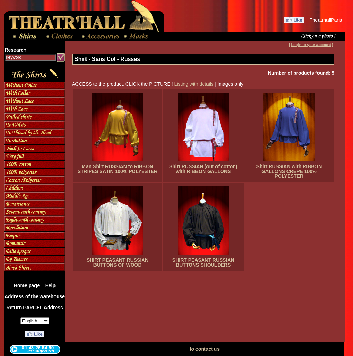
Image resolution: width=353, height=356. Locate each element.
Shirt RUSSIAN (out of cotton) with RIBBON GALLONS (203, 169)
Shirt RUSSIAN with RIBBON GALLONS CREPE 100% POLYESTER (289, 171)
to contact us (205, 349)
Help (50, 285)
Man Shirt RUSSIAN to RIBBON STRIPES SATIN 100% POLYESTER (118, 169)
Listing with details (193, 84)
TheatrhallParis (326, 20)
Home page (27, 285)
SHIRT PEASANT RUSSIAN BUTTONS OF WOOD (118, 262)
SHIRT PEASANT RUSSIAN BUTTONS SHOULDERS (203, 262)
